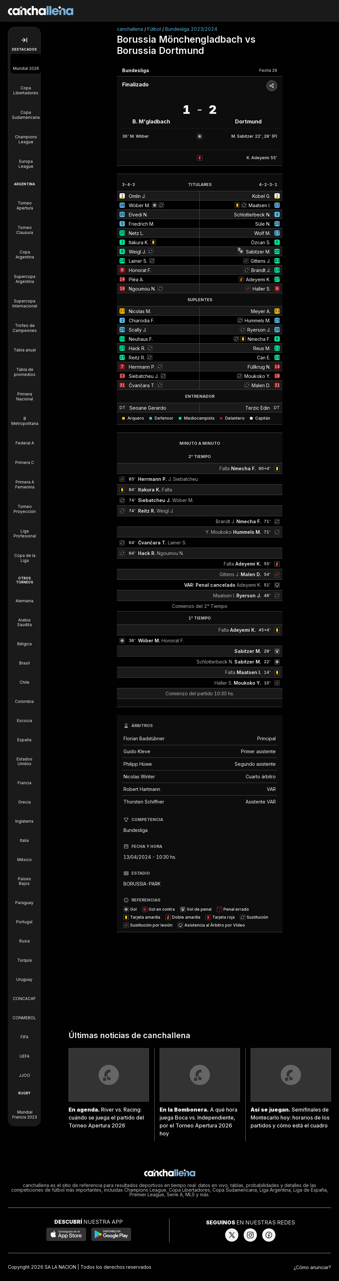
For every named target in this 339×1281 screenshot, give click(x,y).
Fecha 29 (268, 70)
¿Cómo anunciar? (312, 1267)
